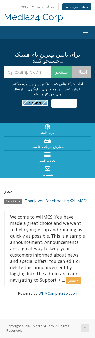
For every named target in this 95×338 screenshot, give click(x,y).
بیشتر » (73, 280)
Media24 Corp (33, 17)
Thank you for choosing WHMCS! (56, 201)
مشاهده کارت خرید (77, 7)
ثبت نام (50, 6)
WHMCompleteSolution (58, 293)
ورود (40, 6)
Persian (27, 6)
